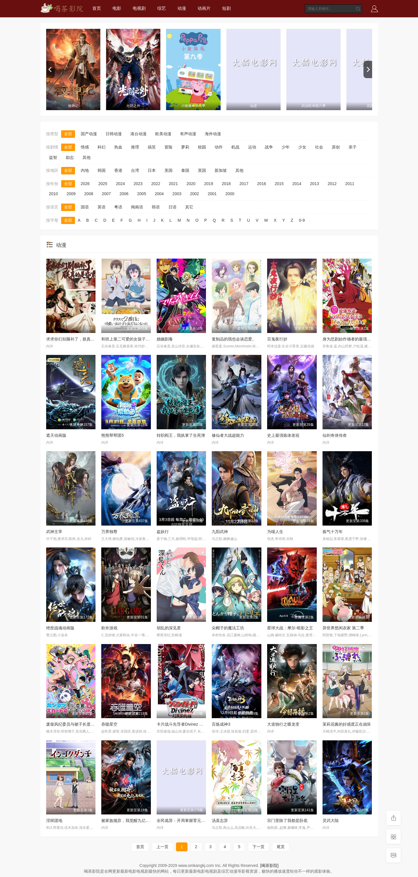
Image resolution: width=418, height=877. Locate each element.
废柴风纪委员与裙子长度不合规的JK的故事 (84, 724)
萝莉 (185, 147)
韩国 (102, 170)
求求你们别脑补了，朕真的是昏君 (76, 339)
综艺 (161, 8)
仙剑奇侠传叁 (335, 435)
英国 (202, 170)
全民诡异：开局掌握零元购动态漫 (187, 820)
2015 (279, 183)
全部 (68, 133)
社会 (319, 147)
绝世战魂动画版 (60, 628)
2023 (138, 183)
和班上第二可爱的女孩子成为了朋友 (133, 339)
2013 (314, 183)
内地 (85, 170)
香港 (118, 170)
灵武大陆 (331, 820)
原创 (336, 147)
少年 (286, 147)
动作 (219, 147)
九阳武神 (220, 531)
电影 (117, 8)
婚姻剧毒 (165, 339)
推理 (135, 147)
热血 (118, 147)
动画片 (204, 8)
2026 (85, 183)
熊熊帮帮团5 (112, 435)
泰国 (185, 170)
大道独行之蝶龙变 (283, 724)
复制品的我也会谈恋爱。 (234, 339)
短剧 (226, 8)
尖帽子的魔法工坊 (228, 628)
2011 (349, 183)
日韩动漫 (114, 133)
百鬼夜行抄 (277, 339)
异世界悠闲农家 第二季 (343, 628)
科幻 (102, 147)
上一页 (162, 846)
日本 (152, 170)
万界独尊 (109, 531)
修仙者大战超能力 (228, 435)
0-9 (302, 220)
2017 (243, 183)
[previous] (50, 69)
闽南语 (137, 207)
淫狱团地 (54, 820)
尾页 (281, 846)
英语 (102, 207)
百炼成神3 (221, 724)
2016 (261, 183)
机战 (235, 147)
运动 (252, 147)
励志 (70, 157)
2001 (212, 193)
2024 (120, 183)
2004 (159, 193)
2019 (208, 183)
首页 (96, 8)
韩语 (156, 207)
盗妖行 (163, 531)
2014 (296, 183)
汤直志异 (220, 820)
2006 (123, 193)
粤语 (118, 207)
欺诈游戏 (109, 628)
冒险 (168, 147)
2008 (88, 193)
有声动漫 (188, 133)
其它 (189, 207)
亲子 (352, 147)
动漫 (181, 8)
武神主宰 (54, 531)
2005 (141, 193)
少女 (302, 147)
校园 (202, 147)
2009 (71, 193)
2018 (226, 183)
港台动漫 (138, 133)
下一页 (258, 846)
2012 (332, 183)
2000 (229, 193)
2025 (102, 183)
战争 (269, 147)
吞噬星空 (109, 724)
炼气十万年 (333, 531)
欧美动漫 (163, 133)
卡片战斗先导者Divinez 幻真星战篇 (188, 724)
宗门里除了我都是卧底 (287, 820)
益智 (53, 157)
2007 (106, 193)
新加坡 (221, 170)
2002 (194, 193)
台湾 (135, 170)
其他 (87, 157)
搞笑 (152, 147)
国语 (85, 207)
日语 (172, 207)
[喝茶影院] (269, 865)
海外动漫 (213, 133)
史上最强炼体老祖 (283, 435)
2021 (173, 183)
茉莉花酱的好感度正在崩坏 (347, 724)
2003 (177, 193)
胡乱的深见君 (169, 628)
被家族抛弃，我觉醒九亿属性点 (129, 820)
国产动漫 (89, 133)
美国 (168, 170)
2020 (190, 183)
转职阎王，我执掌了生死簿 (181, 435)
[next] (367, 69)
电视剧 (139, 8)
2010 (53, 193)
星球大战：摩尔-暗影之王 (290, 628)
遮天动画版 (56, 435)
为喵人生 (275, 531)
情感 (85, 147)
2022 (155, 183)
